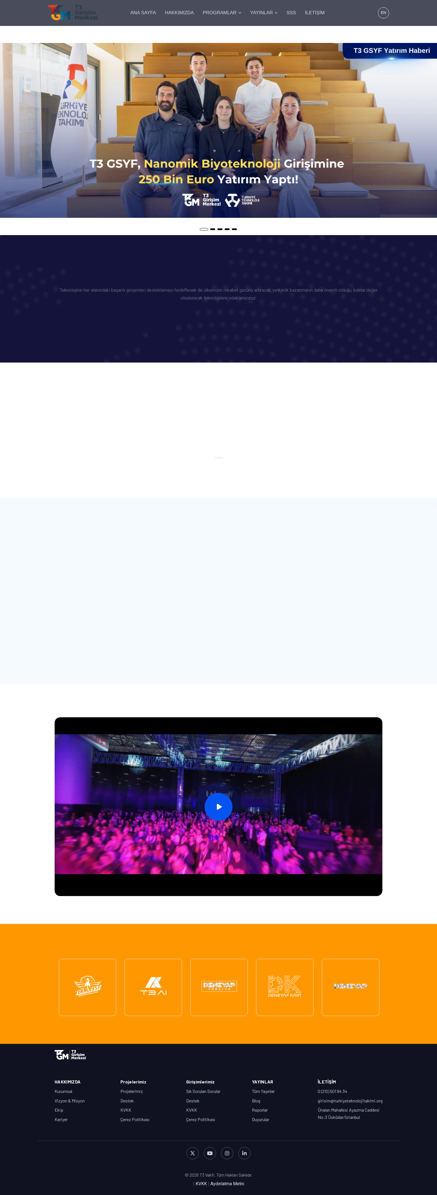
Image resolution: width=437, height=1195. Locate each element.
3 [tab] (220, 229)
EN (383, 12)
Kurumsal (63, 1091)
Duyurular (260, 1119)
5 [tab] (234, 229)
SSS (291, 12)
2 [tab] (212, 229)
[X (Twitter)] (192, 1153)
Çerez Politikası (134, 1119)
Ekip (59, 1109)
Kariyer (61, 1119)
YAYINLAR (261, 12)
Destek (127, 1100)
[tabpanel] (218, 130)
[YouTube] (210, 1153)
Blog (256, 1100)
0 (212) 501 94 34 (332, 1091)
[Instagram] (227, 1153)
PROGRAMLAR (220, 12)
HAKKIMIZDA (179, 12)
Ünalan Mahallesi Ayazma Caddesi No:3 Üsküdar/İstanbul (349, 1113)
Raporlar (260, 1109)
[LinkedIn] (244, 1153)
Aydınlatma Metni (227, 1183)
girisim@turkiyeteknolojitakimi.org (350, 1100)
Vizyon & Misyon (70, 1100)
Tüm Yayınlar (263, 1091)
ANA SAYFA (143, 12)
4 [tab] (227, 229)
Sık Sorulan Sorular (203, 1091)
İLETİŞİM (315, 12)
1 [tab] (204, 229)
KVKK (125, 1109)
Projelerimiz (131, 1091)
